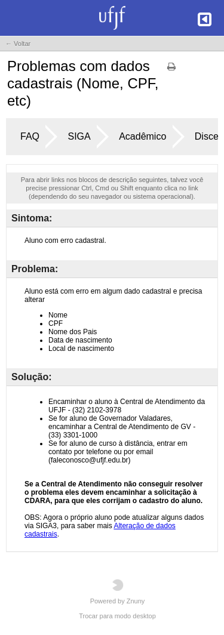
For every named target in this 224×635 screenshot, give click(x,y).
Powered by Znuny (117, 592)
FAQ (29, 136)
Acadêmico (142, 136)
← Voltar (17, 43)
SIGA (78, 136)
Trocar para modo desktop (117, 615)
